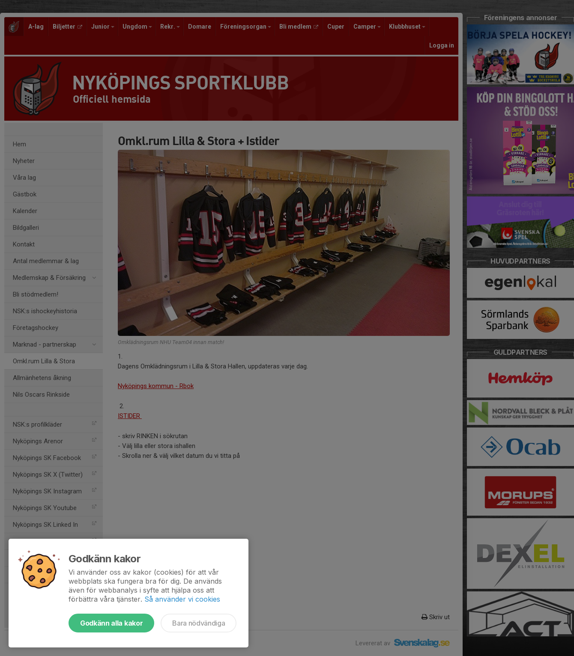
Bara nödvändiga (198, 623)
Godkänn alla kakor (111, 623)
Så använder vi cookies (182, 599)
